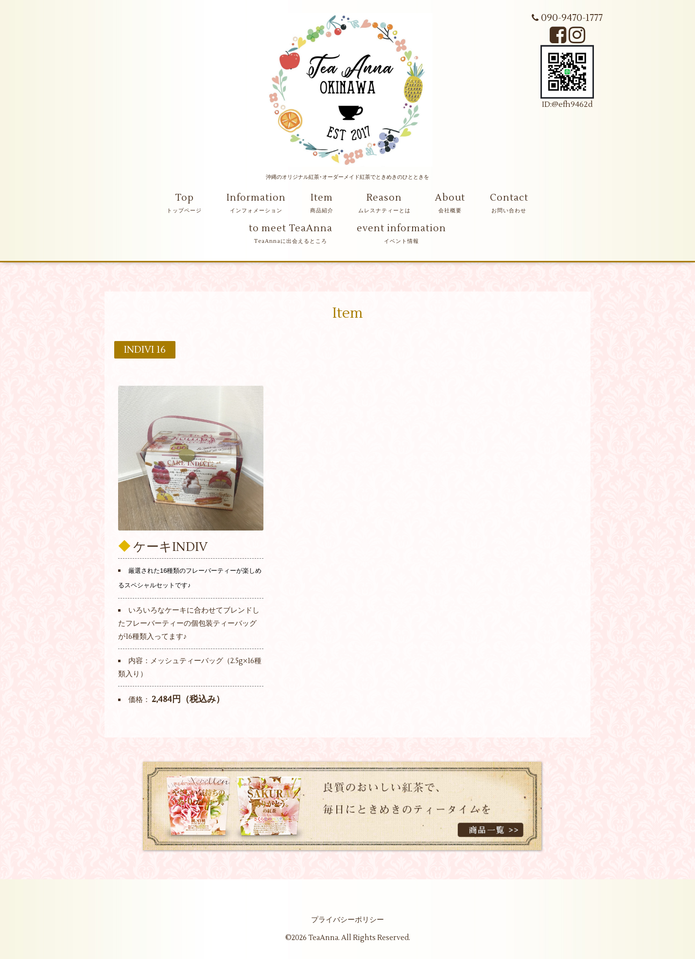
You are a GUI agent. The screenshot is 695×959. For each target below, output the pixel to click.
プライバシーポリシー (347, 920)
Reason (384, 198)
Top (184, 198)
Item (322, 198)
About (450, 198)
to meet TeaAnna (290, 228)
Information (256, 198)
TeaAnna (323, 937)
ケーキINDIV (170, 546)
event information (401, 228)
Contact (509, 198)
